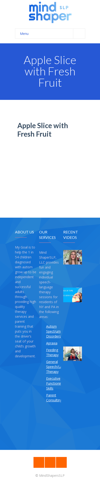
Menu (52, 34)
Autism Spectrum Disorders (53, 331)
